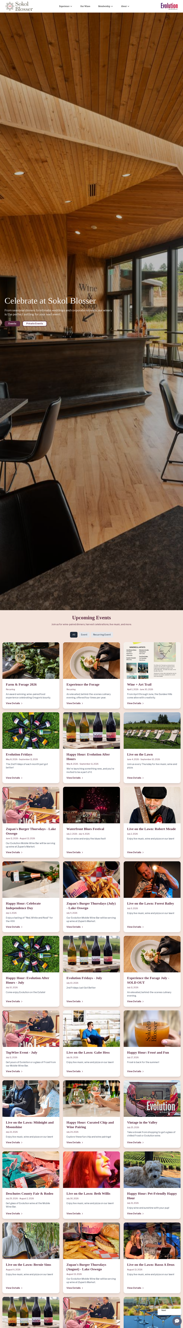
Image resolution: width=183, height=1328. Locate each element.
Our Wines (85, 6)
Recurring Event (102, 634)
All (73, 634)
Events (12, 323)
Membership (105, 6)
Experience (65, 6)
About (125, 6)
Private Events (34, 323)
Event (84, 634)
